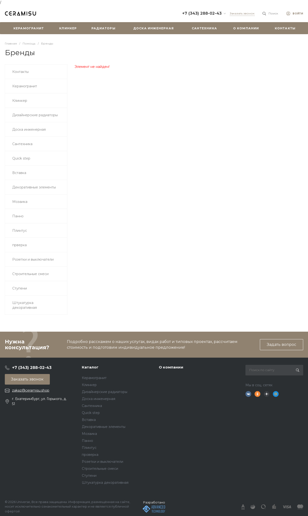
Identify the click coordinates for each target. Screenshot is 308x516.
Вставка (89, 420)
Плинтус (89, 447)
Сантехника (92, 406)
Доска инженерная (98, 399)
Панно (87, 441)
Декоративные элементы (103, 427)
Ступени (89, 475)
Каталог (90, 367)
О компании (171, 367)
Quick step (91, 413)
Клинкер (89, 385)
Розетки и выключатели (102, 461)
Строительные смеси (100, 468)
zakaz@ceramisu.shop (30, 390)
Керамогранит (94, 378)
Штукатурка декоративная (105, 482)
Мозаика (89, 434)
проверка (90, 454)
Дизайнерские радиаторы (104, 392)
